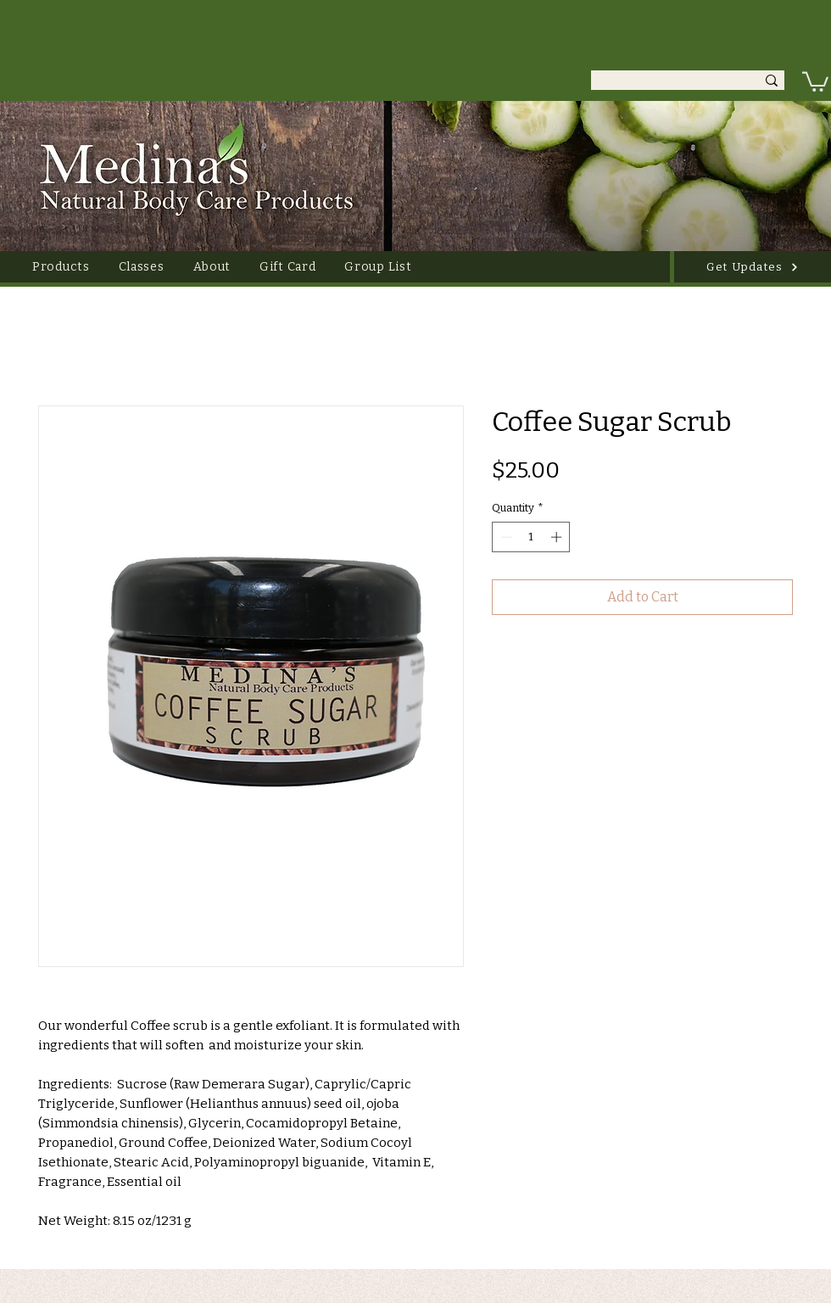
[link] (815, 81)
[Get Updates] (752, 266)
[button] (61, 266)
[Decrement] (504, 537)
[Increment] (558, 537)
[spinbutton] (531, 537)
